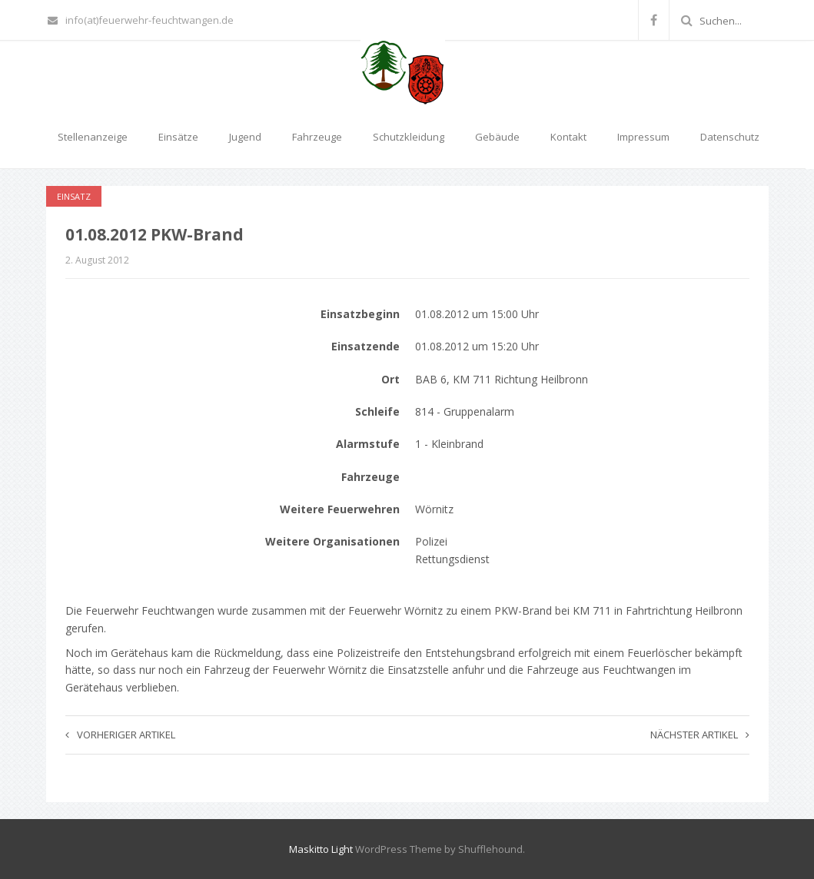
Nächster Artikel (699, 734)
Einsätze (178, 137)
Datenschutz (729, 137)
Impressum (643, 137)
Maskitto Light (321, 849)
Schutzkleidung (408, 137)
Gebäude (497, 137)
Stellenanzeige (93, 137)
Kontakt (568, 137)
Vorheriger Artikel (120, 734)
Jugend (245, 137)
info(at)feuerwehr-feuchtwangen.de (141, 20)
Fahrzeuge (317, 137)
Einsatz (74, 196)
